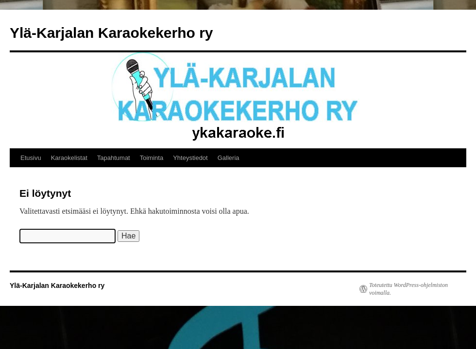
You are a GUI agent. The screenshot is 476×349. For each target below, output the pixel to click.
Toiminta (151, 157)
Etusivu (30, 157)
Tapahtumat (113, 157)
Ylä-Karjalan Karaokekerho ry (111, 33)
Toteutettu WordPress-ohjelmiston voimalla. (408, 289)
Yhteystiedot (190, 157)
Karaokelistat (69, 157)
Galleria (228, 157)
